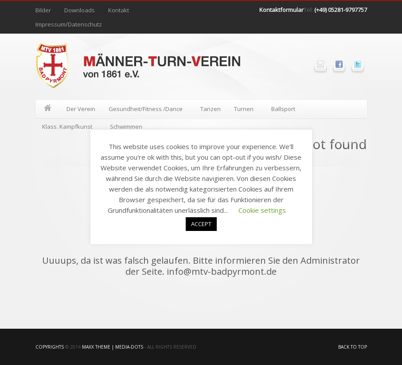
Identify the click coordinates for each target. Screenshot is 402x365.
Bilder (43, 10)
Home (47, 109)
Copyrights (49, 347)
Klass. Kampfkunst (67, 128)
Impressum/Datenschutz (68, 24)
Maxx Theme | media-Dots (112, 347)
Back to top (352, 347)
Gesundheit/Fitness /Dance (146, 110)
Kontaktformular (281, 10)
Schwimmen (126, 127)
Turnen (244, 110)
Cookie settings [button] (262, 210)
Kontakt (118, 10)
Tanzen (210, 109)
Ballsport (284, 110)
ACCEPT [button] (201, 224)
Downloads (79, 10)
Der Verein (80, 109)
